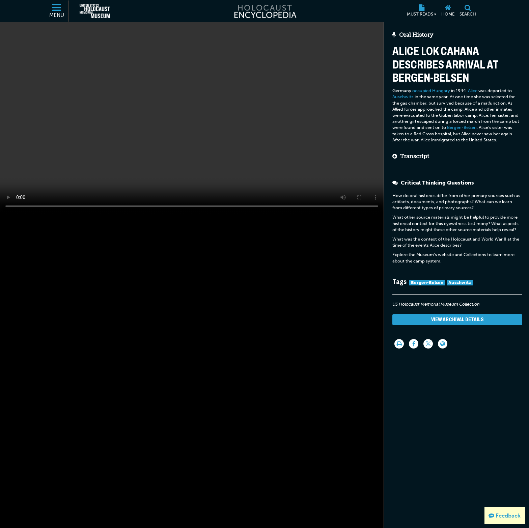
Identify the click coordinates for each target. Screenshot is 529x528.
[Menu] (57, 11)
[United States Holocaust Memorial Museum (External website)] (95, 11)
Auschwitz (403, 96)
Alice (472, 90)
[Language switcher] (442, 344)
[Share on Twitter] (428, 344)
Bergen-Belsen (462, 127)
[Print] (399, 344)
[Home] (448, 11)
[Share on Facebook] (413, 344)
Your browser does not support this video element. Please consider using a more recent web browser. (192, 118)
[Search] (467, 11)
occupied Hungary (431, 90)
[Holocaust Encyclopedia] (265, 11)
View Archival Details (457, 319)
